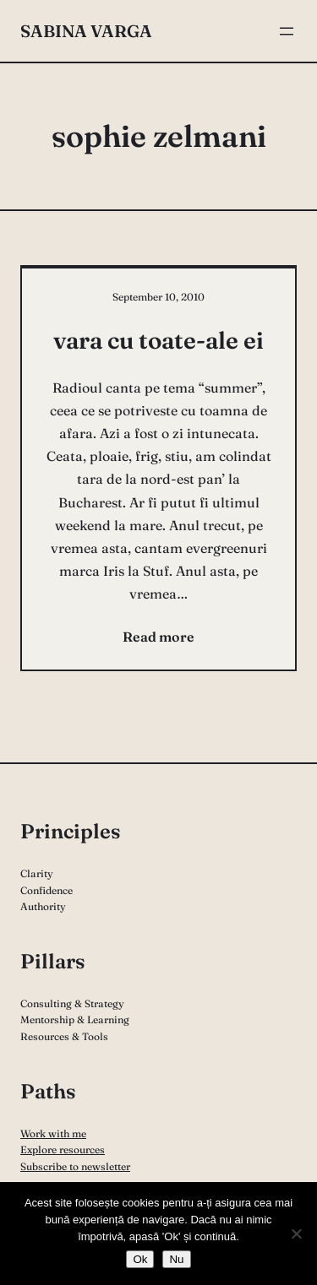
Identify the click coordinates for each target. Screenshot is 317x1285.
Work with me (53, 1133)
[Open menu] (286, 31)
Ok (140, 1259)
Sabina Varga (86, 30)
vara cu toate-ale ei (158, 340)
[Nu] (295, 1233)
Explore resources (62, 1149)
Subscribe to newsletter (75, 1166)
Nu (176, 1259)
